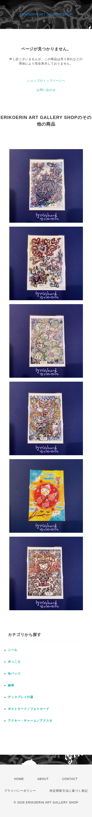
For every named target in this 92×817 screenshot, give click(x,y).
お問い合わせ (46, 90)
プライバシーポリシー (20, 790)
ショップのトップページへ (46, 80)
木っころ (14, 661)
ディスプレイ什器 (20, 697)
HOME (19, 779)
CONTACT (70, 779)
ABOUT (43, 779)
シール (12, 650)
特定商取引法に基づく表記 (69, 790)
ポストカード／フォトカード (28, 709)
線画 (11, 685)
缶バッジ (14, 673)
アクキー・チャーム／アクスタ (30, 720)
